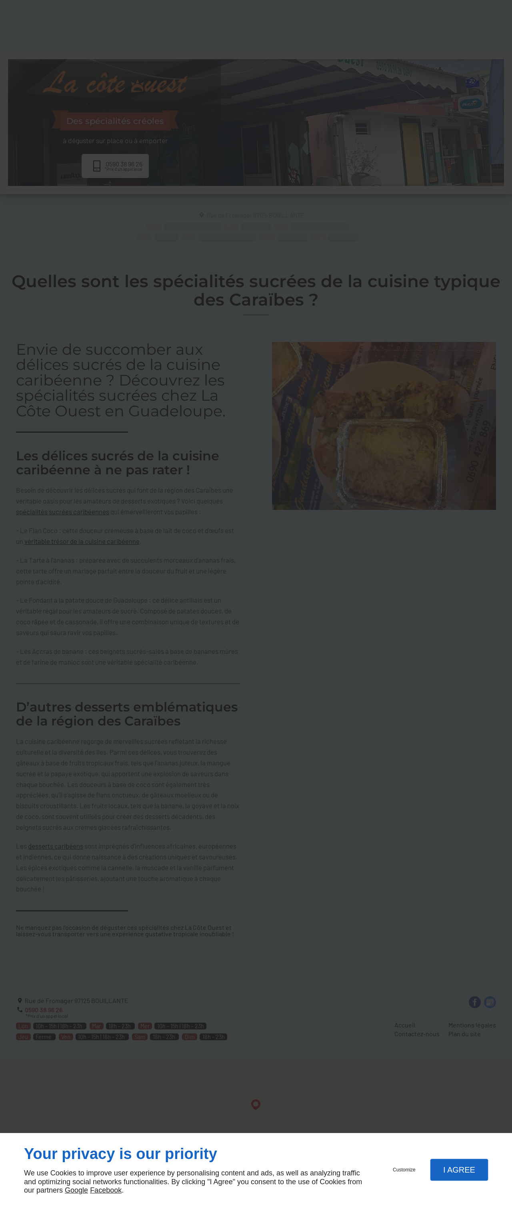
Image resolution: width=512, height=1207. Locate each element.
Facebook (106, 1190)
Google (76, 1190)
